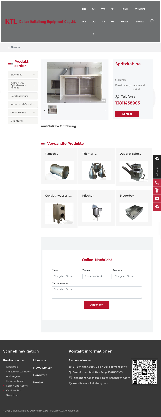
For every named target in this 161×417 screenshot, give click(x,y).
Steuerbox (126, 195)
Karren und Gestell (17, 385)
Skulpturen (12, 395)
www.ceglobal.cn (69, 410)
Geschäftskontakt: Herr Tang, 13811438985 (98, 372)
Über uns (39, 360)
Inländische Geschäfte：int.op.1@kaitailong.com (101, 377)
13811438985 (127, 103)
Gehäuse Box (14, 390)
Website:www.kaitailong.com (90, 383)
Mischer (88, 195)
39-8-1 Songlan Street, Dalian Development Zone (98, 366)
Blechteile (12, 366)
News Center (42, 367)
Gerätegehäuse (15, 381)
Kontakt (39, 382)
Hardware (40, 375)
